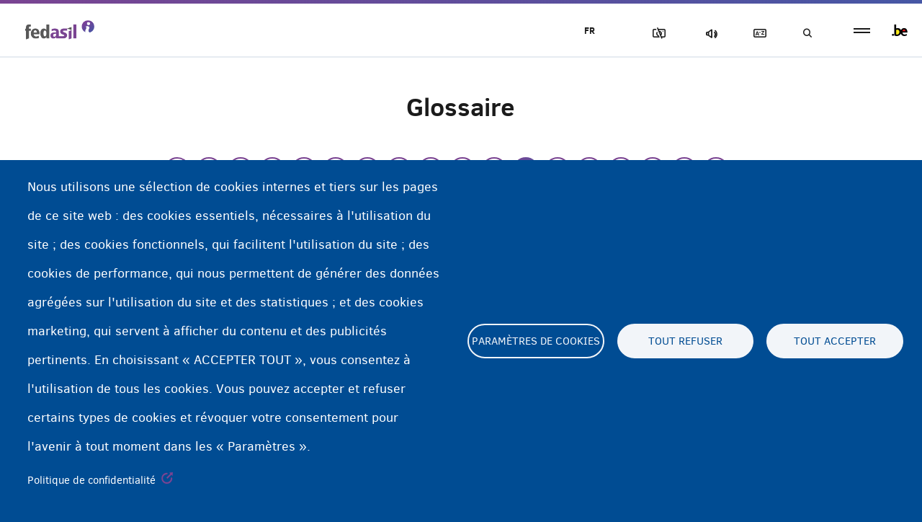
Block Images (656, 33)
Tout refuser (685, 341)
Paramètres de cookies (536, 341)
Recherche (807, 33)
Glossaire (757, 33)
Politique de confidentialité (91, 480)
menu (862, 31)
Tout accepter (835, 341)
